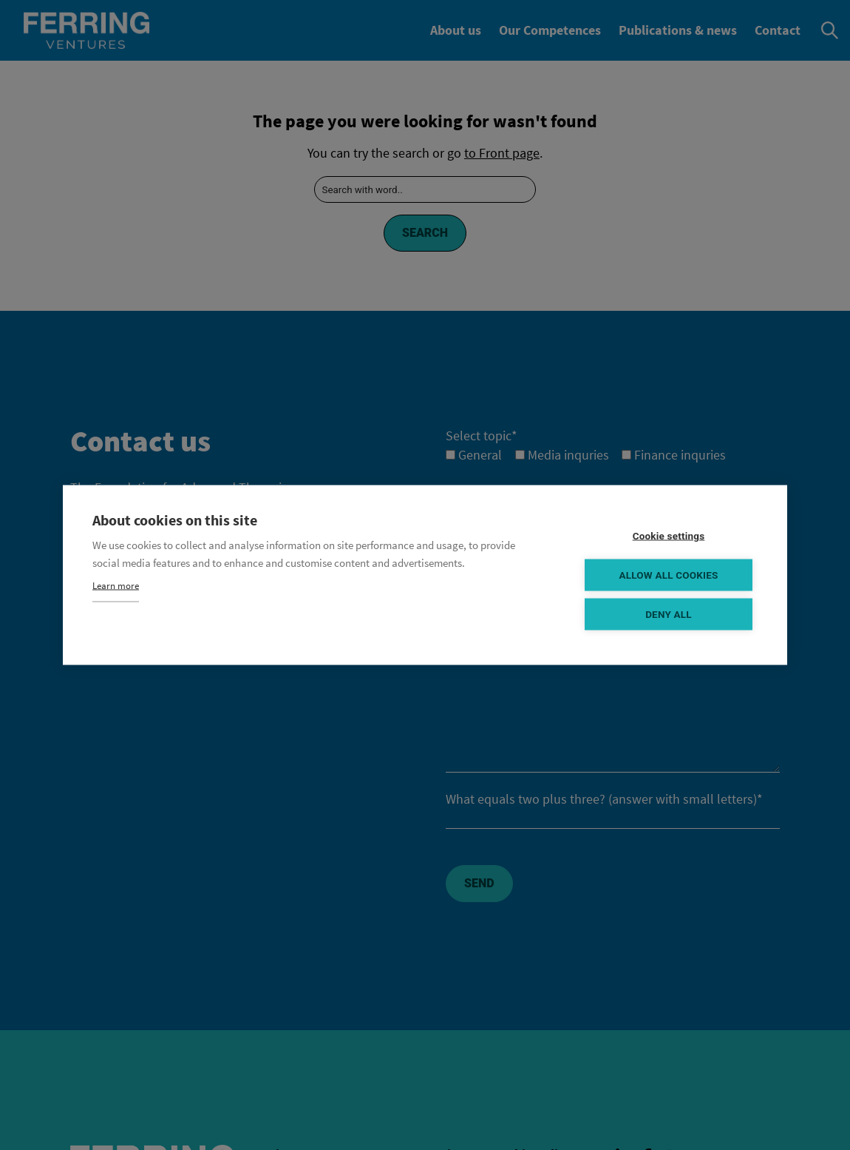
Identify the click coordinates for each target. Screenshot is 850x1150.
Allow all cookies (668, 575)
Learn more (115, 585)
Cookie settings (669, 536)
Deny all (668, 614)
